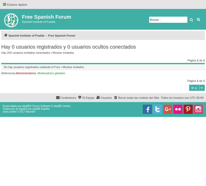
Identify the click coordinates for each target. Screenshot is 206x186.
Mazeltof (30, 111)
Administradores (26, 73)
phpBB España (40, 108)
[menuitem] (136, 98)
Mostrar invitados (63, 52)
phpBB (26, 106)
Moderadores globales (51, 73)
